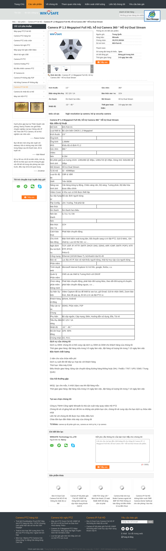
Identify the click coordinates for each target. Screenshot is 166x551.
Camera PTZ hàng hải (22, 36)
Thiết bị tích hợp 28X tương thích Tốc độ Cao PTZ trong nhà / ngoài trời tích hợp (30, 533)
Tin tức (17, 12)
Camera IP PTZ (20, 59)
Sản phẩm (21, 22)
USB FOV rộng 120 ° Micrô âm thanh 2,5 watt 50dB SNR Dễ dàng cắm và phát (101, 499)
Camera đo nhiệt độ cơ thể (24, 92)
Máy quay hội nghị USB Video (25, 50)
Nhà (13, 22)
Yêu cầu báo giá (136, 4)
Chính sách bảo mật (35, 549)
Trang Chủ (19, 4)
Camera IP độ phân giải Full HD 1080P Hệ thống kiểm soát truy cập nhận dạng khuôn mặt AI (80, 501)
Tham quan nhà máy (71, 4)
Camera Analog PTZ (21, 64)
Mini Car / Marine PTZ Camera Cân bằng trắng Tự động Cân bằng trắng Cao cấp (29, 540)
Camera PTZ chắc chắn (23, 41)
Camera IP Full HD (35, 22)
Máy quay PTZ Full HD (22, 31)
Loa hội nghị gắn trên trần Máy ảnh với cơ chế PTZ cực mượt (65, 537)
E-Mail (124, 533)
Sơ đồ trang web (135, 533)
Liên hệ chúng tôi (117, 4)
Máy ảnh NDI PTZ (20, 96)
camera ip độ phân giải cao (69, 424)
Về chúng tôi (52, 4)
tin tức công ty (31, 12)
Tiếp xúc (104, 62)
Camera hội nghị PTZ (22, 45)
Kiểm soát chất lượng (95, 4)
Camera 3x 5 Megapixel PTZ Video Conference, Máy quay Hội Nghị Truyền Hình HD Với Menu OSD (66, 531)
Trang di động (127, 537)
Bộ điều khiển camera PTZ (24, 68)
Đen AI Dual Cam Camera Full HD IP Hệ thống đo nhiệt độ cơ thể (58, 499)
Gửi (150, 522)
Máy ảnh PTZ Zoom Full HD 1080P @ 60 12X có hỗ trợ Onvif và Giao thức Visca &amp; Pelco (65, 523)
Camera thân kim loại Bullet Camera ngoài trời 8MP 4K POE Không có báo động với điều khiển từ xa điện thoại (122, 501)
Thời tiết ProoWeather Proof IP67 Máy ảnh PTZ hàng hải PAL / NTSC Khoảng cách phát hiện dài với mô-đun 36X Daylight (30, 524)
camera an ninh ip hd (88, 424)
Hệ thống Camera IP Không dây (26, 82)
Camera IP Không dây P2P (24, 78)
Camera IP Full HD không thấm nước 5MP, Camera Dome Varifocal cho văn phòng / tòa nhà (143, 499)
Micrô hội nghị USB (21, 55)
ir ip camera (101, 424)
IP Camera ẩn (19, 73)
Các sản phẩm (35, 4)
